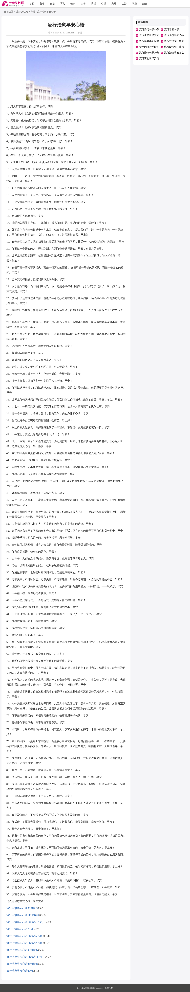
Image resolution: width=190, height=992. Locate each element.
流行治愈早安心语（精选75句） (24, 943)
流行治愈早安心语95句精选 (22, 949)
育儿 (62, 3)
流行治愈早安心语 (174, 35)
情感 (93, 3)
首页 (31, 3)
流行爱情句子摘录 (174, 47)
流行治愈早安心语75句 (19, 929)
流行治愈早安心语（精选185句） (25, 922)
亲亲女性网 (22, 12)
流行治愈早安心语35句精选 (22, 963)
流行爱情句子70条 (149, 52)
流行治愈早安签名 (174, 52)
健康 (72, 3)
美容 (42, 3)
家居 (113, 3)
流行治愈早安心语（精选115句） (25, 956)
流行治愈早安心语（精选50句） (24, 936)
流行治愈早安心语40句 (19, 970)
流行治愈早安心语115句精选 (22, 915)
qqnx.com (100, 988)
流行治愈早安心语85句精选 (22, 908)
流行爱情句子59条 (149, 29)
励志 (144, 3)
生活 (124, 3)
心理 (103, 3)
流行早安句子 (171, 29)
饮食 (83, 3)
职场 (134, 3)
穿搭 (52, 3)
